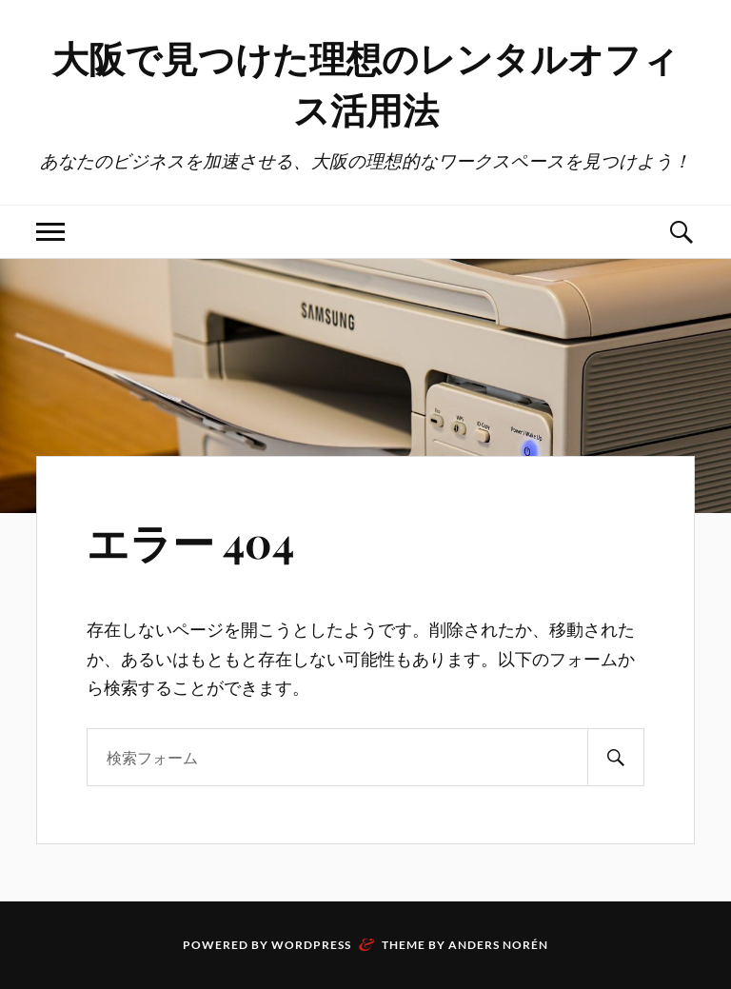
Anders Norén (498, 945)
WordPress (311, 945)
